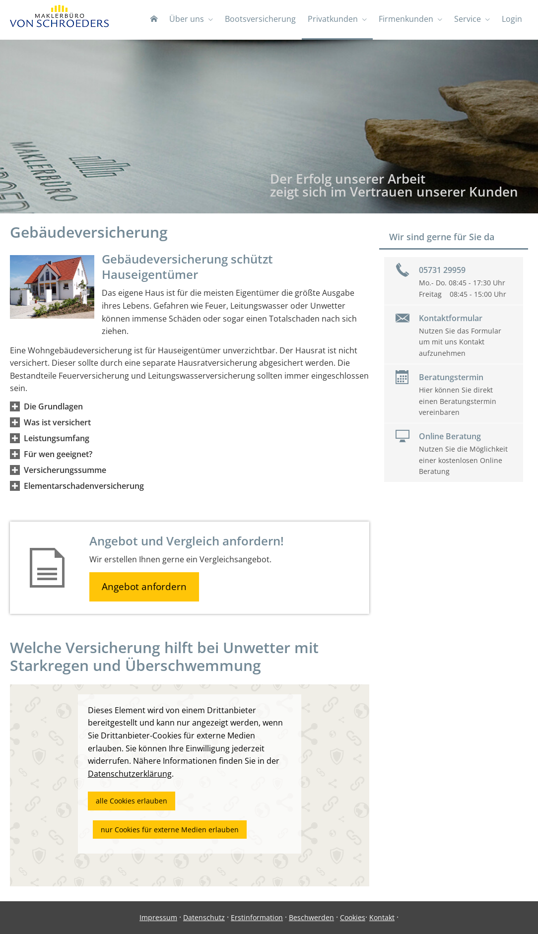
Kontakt (382, 917)
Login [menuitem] (512, 18)
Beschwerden (311, 917)
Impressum (158, 917)
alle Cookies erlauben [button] (131, 800)
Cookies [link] (352, 917)
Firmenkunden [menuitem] (406, 18)
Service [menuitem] (467, 18)
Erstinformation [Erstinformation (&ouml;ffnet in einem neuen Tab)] (257, 917)
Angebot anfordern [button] (144, 586)
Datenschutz (204, 917)
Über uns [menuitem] (186, 18)
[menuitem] (153, 20)
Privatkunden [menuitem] (333, 18)
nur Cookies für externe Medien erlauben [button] (170, 829)
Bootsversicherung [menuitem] (260, 18)
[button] (53, 406)
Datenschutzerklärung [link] (130, 773)
